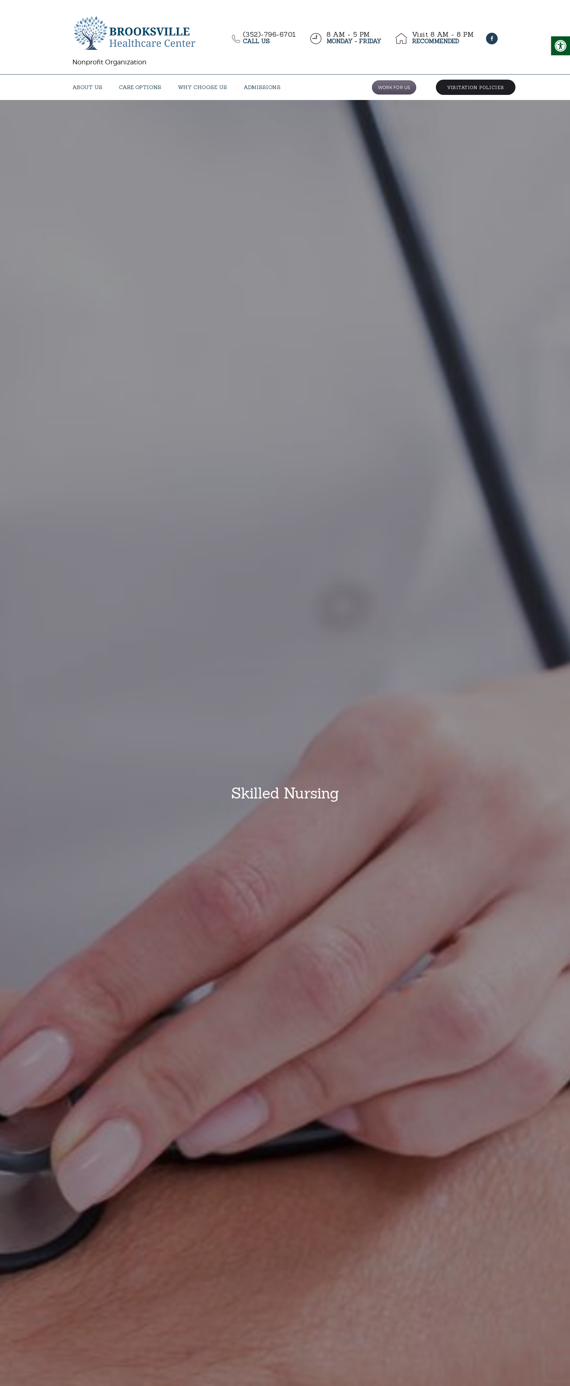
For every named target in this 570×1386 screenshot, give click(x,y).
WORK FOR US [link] (394, 87)
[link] (560, 45)
